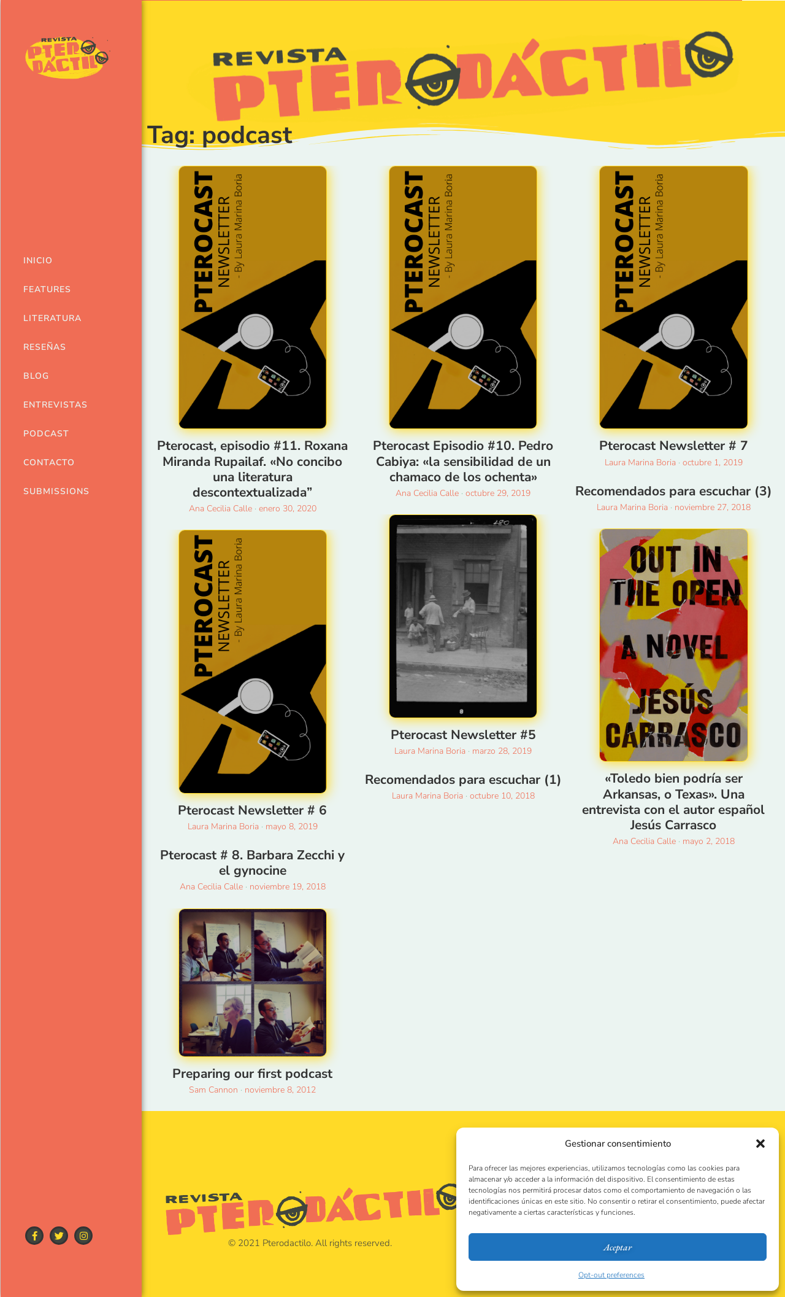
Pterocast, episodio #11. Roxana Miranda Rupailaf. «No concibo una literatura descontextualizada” (252, 469)
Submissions (50, 491)
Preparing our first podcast (252, 1073)
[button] (760, 1143)
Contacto (49, 462)
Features (47, 289)
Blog (36, 376)
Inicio (38, 260)
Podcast (46, 433)
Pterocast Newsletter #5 (463, 734)
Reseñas (44, 347)
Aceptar (617, 1247)
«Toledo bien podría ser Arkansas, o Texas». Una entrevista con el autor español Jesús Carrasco (673, 802)
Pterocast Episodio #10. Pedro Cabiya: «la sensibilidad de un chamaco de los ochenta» (463, 461)
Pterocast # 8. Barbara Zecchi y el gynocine (252, 862)
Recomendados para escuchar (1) (463, 779)
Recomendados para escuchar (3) (673, 491)
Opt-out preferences (611, 1275)
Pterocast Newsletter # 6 (252, 810)
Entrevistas (50, 405)
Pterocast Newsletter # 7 (673, 445)
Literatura (50, 318)
